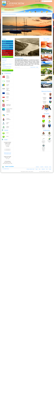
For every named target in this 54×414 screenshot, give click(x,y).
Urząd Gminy (4, 41)
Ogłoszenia (47, 38)
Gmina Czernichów (9, 166)
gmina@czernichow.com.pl (7, 152)
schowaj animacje (49, 14)
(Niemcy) (44, 98)
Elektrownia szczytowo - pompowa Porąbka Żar (6, 64)
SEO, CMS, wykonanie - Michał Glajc (44, 171)
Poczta (45, 38)
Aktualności (37, 166)
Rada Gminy (4, 43)
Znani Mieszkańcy (4, 70)
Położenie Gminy (4, 58)
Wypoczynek (46, 166)
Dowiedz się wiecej (32, 67)
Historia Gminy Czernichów (19, 58)
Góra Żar (3, 62)
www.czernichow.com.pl (10, 5)
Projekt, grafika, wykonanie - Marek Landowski (27, 171)
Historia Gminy (4, 60)
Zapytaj (37, 67)
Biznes (50, 166)
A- (37, 1)
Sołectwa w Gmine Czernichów (6, 68)
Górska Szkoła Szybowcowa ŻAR (6, 66)
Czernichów (15, 3)
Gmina (8, 1)
